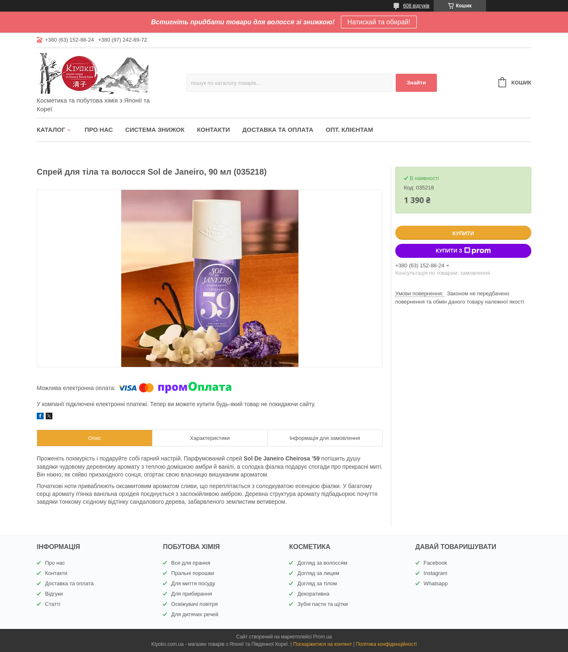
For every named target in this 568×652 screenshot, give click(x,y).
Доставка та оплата (277, 129)
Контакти (213, 129)
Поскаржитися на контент (322, 644)
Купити (463, 233)
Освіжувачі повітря (194, 604)
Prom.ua (322, 637)
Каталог (51, 129)
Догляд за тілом (317, 583)
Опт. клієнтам (349, 129)
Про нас (98, 129)
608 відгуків (416, 6)
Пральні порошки (192, 573)
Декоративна (313, 594)
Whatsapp (436, 583)
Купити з (463, 251)
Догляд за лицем (318, 573)
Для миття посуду (193, 583)
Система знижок (155, 129)
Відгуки (54, 594)
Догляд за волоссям (322, 563)
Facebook (435, 563)
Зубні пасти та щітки (322, 604)
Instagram (436, 573)
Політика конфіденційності (386, 644)
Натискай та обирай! (379, 22)
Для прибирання (191, 594)
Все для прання (190, 563)
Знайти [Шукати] (416, 82)
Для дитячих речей (194, 614)
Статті (52, 604)
